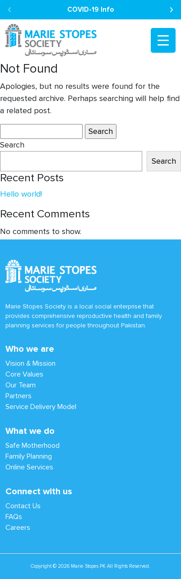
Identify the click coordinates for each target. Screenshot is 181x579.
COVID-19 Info (90, 9)
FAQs (13, 516)
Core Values (24, 374)
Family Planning (28, 456)
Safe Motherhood (32, 445)
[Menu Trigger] (163, 40)
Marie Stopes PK (88, 566)
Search (12, 145)
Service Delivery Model (40, 406)
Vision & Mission (30, 363)
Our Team (20, 385)
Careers (17, 527)
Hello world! (21, 194)
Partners (18, 395)
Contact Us (23, 505)
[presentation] (10, 10)
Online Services (29, 467)
